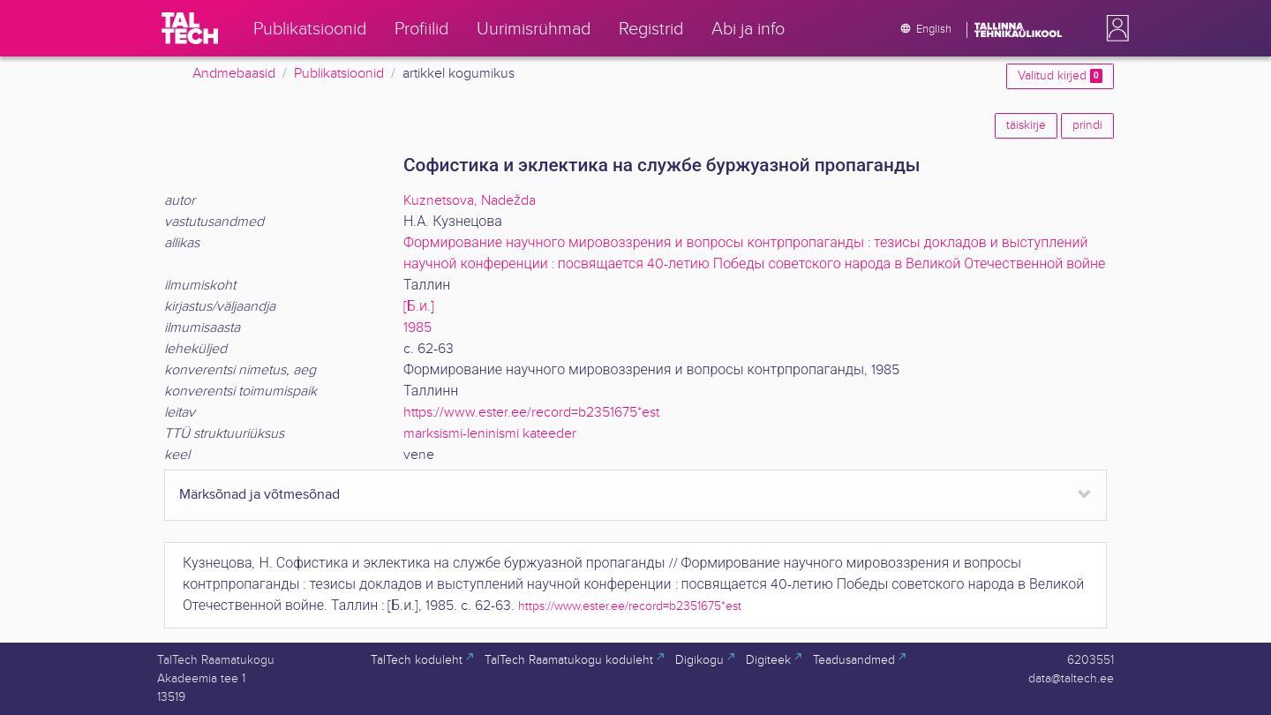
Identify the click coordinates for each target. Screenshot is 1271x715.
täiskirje (1026, 125)
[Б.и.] (418, 306)
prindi (1087, 125)
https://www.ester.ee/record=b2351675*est (531, 412)
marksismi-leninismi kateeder (489, 433)
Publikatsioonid (339, 73)
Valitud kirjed (1060, 76)
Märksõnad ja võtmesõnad (259, 494)
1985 (417, 328)
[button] (1114, 28)
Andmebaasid (233, 73)
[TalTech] (190, 28)
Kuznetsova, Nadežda (469, 200)
